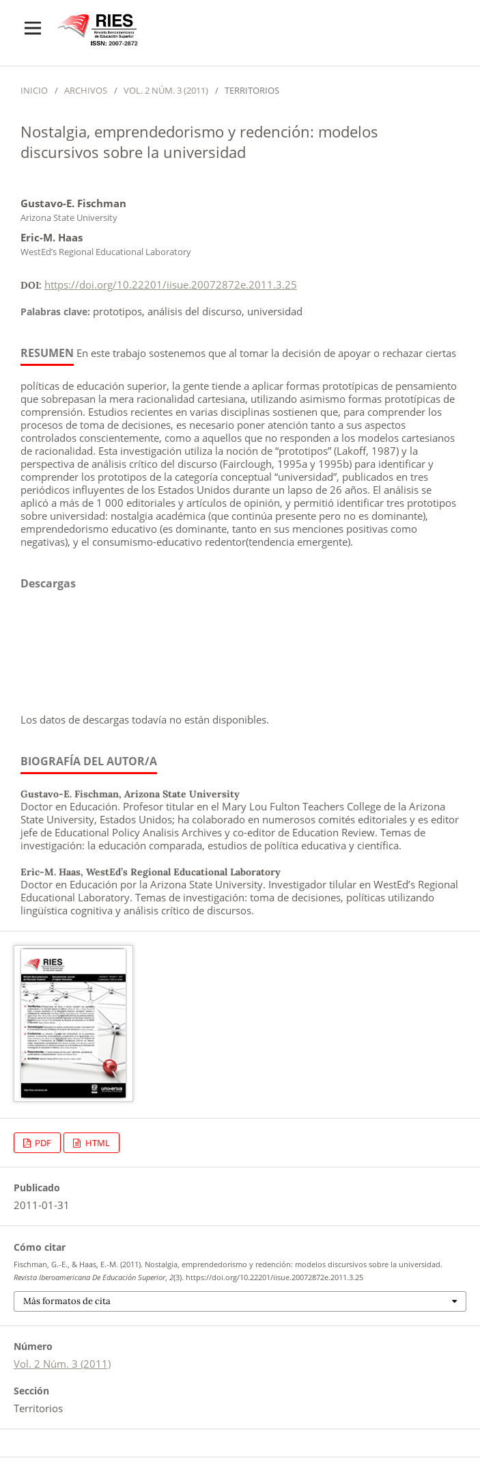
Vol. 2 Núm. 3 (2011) (166, 90)
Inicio (34, 90)
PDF (42, 1143)
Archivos (85, 90)
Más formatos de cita (67, 1301)
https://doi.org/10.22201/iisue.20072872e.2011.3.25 (170, 284)
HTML (96, 1143)
